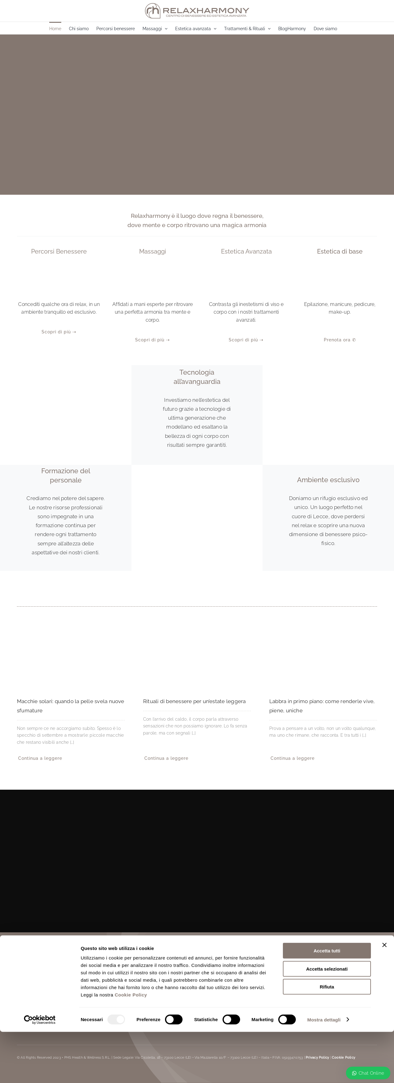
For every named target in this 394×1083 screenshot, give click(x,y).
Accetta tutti (327, 1001)
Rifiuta (327, 1037)
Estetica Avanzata (246, 251)
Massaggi (152, 251)
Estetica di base (340, 251)
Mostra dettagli (323, 1070)
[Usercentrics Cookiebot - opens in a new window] (40, 1071)
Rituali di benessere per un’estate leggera (194, 701)
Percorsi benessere (59, 251)
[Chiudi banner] (384, 996)
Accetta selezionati (327, 1020)
